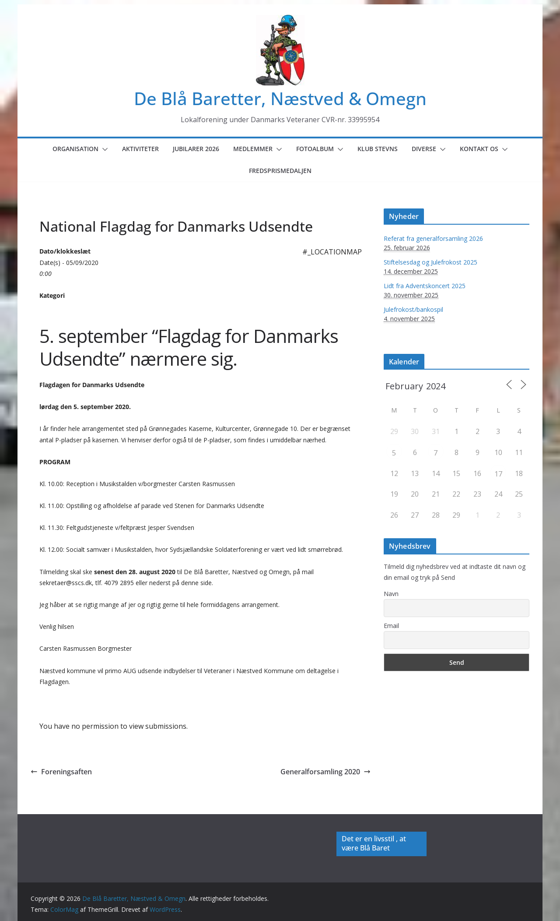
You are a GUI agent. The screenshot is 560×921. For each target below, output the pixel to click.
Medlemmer (253, 149)
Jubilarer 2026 (196, 149)
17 (498, 474)
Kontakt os (479, 149)
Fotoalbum (315, 149)
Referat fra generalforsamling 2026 (433, 238)
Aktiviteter (140, 149)
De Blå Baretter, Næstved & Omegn (280, 98)
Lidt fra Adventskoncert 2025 (425, 286)
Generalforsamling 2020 (325, 771)
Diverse (424, 149)
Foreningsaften (61, 771)
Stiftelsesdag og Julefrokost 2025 (430, 262)
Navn (391, 593)
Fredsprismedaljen (280, 170)
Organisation (75, 149)
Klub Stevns (377, 149)
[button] (103, 149)
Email (391, 625)
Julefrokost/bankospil (413, 309)
